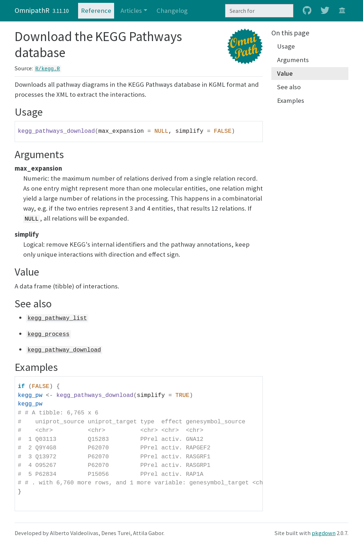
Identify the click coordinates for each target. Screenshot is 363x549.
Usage (286, 46)
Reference (96, 10)
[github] (307, 11)
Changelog (172, 10)
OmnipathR (32, 10)
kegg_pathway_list (57, 318)
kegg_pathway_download (64, 350)
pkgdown (324, 533)
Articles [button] (131, 10)
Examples (290, 100)
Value (285, 73)
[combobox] (259, 10)
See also (289, 87)
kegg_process (48, 334)
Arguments (293, 60)
